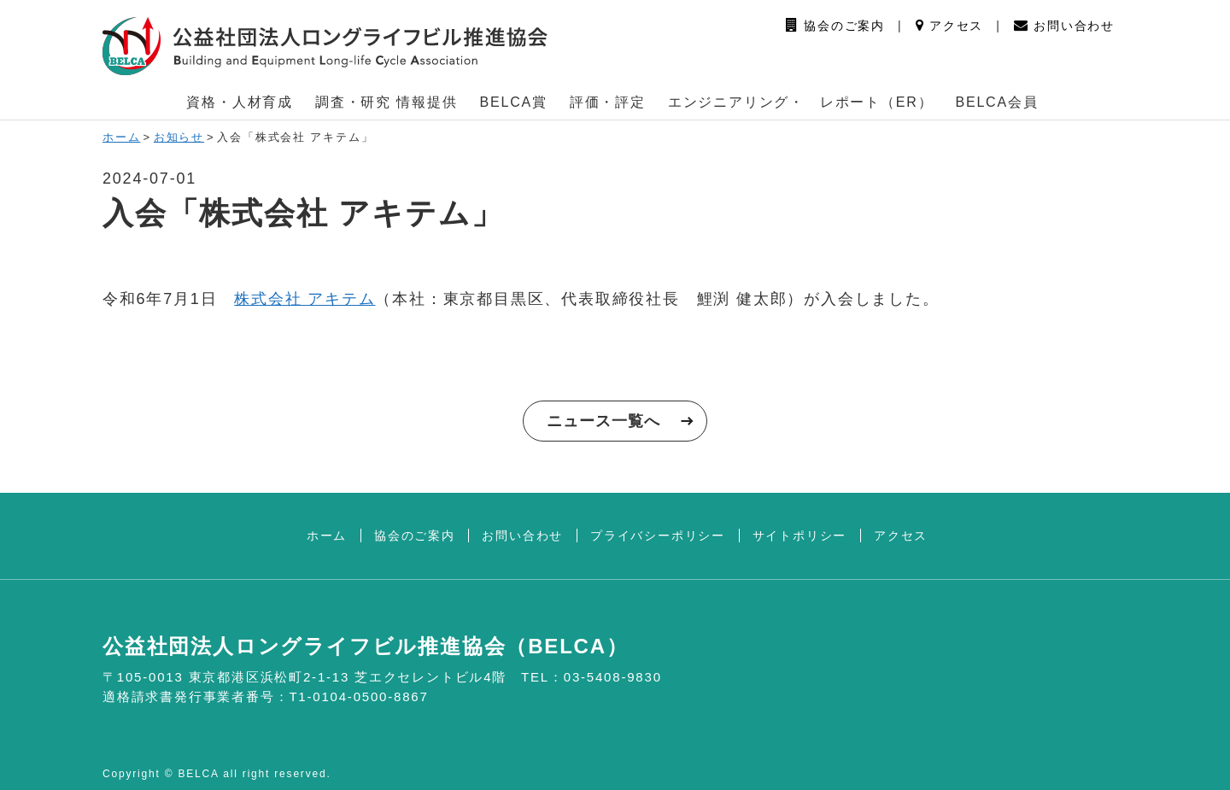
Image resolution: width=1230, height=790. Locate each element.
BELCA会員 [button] (996, 102)
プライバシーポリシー (657, 535)
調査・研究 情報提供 (386, 102)
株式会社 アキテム (304, 298)
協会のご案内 (835, 25)
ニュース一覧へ (603, 421)
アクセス (950, 25)
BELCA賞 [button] (514, 102)
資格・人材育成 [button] (239, 102)
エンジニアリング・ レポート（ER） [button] (801, 102)
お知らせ (179, 137)
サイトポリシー (800, 535)
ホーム (121, 137)
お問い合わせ (1064, 25)
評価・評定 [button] (608, 102)
